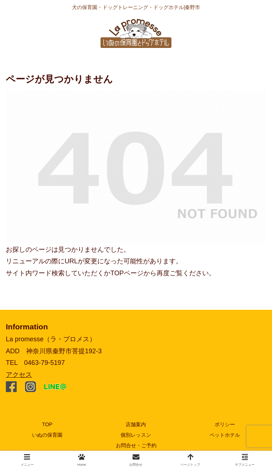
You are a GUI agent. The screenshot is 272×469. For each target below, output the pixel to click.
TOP (47, 424)
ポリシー (225, 424)
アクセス (19, 374)
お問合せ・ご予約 (136, 445)
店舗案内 (136, 424)
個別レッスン (136, 435)
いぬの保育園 (47, 435)
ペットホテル (225, 435)
